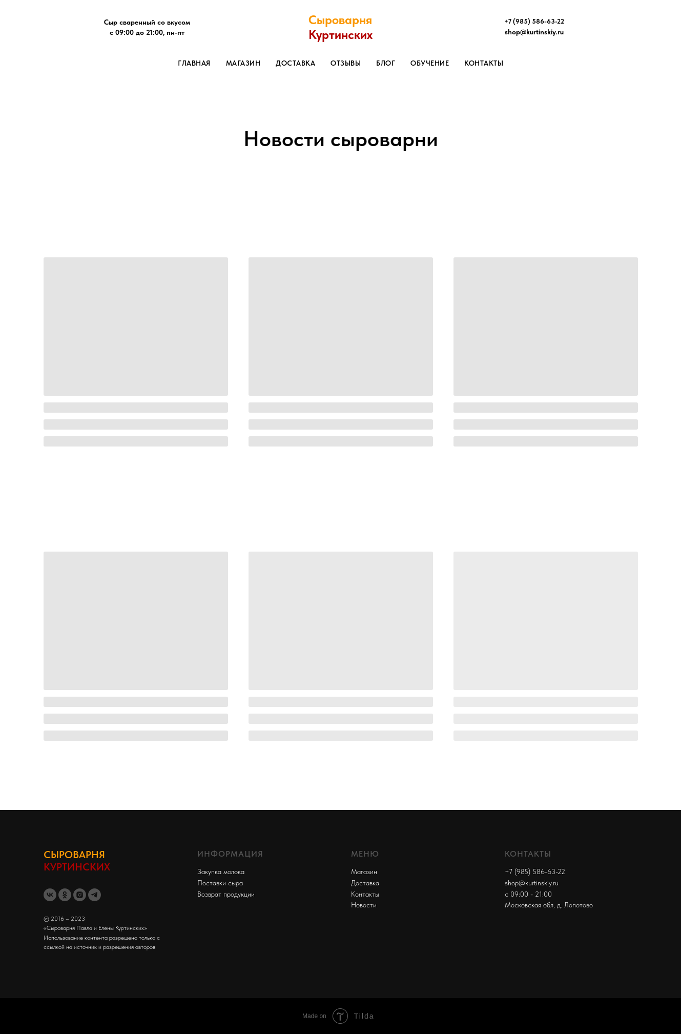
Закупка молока (220, 871)
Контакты (365, 894)
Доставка (365, 883)
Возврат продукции (226, 894)
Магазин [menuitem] (243, 63)
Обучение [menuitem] (429, 63)
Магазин (364, 871)
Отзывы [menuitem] (346, 63)
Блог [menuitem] (385, 63)
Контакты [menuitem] (483, 63)
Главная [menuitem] (194, 63)
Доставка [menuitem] (295, 63)
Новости (364, 905)
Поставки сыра (220, 883)
